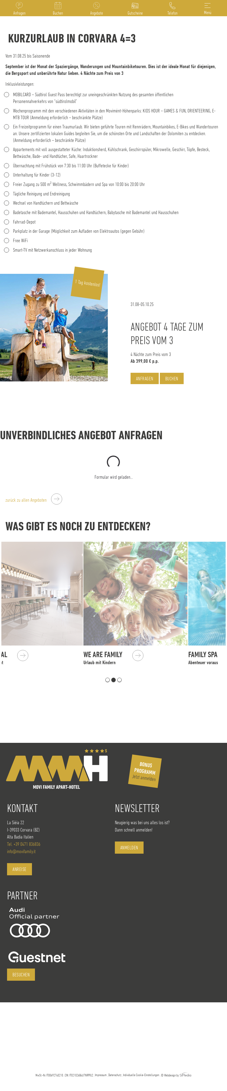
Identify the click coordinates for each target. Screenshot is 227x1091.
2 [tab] (113, 680)
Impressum (101, 1075)
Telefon (172, 13)
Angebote (96, 13)
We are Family (137, 658)
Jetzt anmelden (144, 771)
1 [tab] (107, 680)
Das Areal (19, 658)
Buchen (58, 13)
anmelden (129, 847)
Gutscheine (135, 13)
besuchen (21, 974)
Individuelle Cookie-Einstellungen (141, 1075)
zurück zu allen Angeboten (26, 500)
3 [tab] (119, 680)
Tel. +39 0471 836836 (23, 844)
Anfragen (19, 13)
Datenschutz (114, 1075)
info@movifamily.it (21, 851)
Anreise (19, 869)
